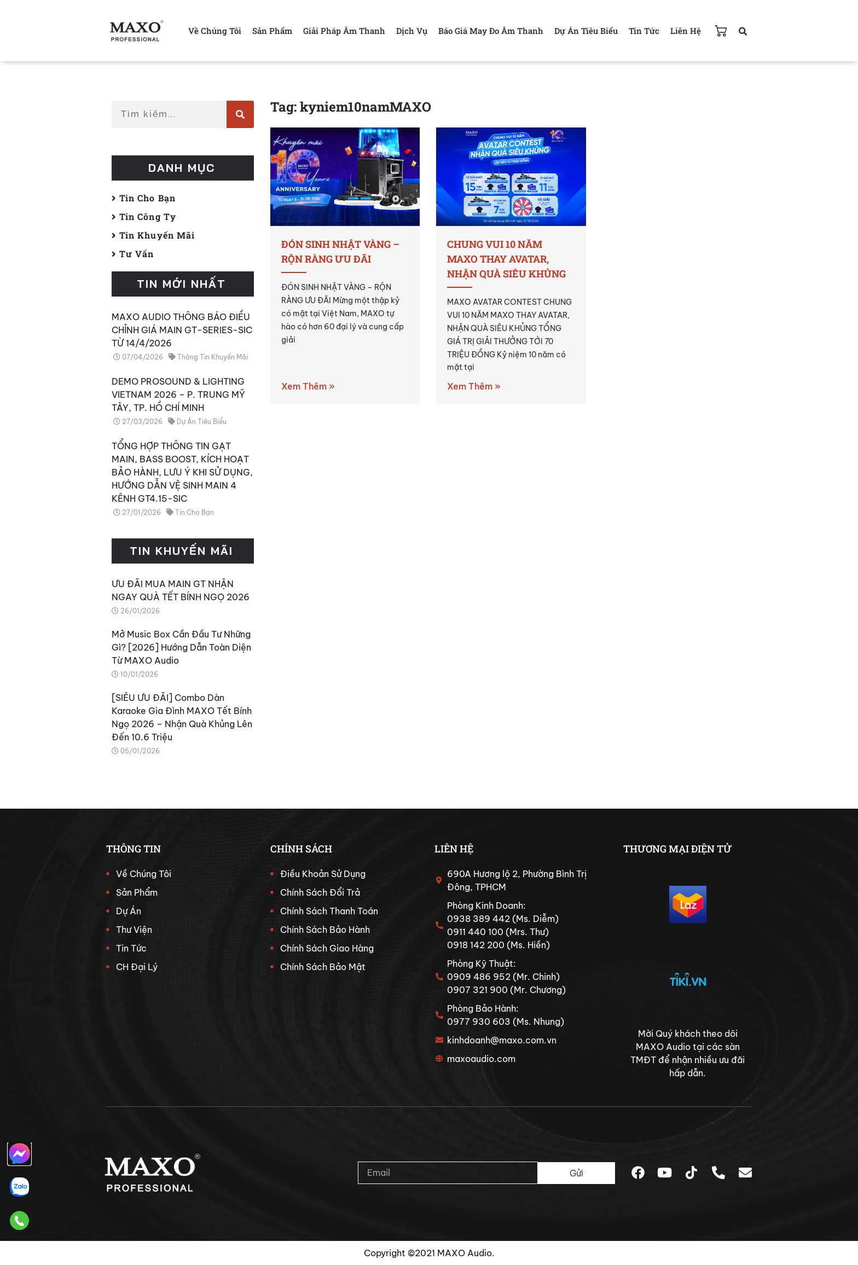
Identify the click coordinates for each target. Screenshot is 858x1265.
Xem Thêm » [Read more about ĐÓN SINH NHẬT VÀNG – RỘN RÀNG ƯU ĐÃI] (308, 386)
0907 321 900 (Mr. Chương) (506, 989)
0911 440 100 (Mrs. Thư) (498, 931)
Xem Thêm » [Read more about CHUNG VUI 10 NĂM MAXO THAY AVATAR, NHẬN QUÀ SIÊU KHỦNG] (474, 386)
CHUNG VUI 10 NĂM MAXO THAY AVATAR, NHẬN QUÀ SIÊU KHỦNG (506, 258)
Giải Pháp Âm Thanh (344, 30)
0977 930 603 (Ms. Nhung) (505, 1021)
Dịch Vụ (411, 30)
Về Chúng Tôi (214, 30)
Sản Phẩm (272, 30)
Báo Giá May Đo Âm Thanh (490, 30)
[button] (743, 31)
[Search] (240, 114)
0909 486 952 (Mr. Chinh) (503, 976)
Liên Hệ (685, 30)
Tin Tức (644, 30)
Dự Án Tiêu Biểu (586, 30)
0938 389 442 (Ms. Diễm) (503, 918)
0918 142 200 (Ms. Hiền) (498, 944)
